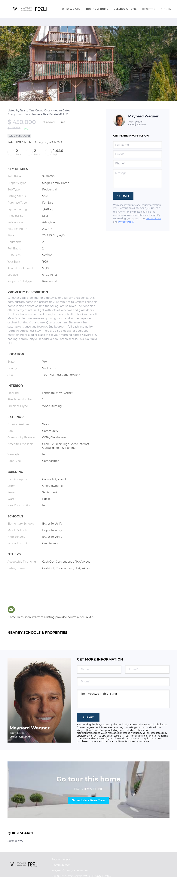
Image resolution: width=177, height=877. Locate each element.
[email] (137, 154)
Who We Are (71, 8)
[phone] (137, 163)
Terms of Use (153, 218)
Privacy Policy (126, 221)
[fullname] (137, 145)
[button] (30, 9)
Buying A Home (97, 8)
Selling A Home (125, 8)
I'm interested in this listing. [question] (123, 699)
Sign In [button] (166, 9)
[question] (137, 178)
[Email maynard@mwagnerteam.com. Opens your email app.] (74, 870)
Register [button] (148, 9)
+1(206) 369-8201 (137, 124)
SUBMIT (88, 717)
